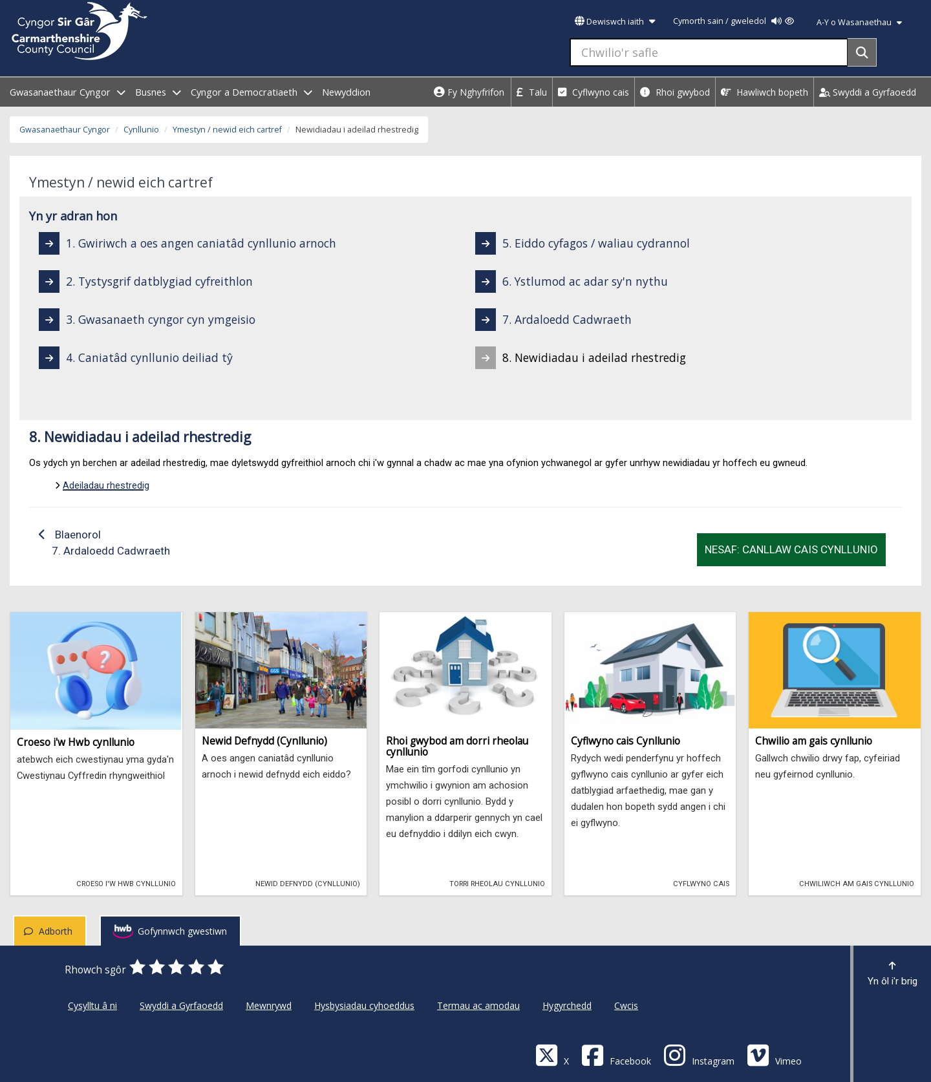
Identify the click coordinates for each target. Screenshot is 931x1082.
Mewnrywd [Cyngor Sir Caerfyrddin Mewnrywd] (269, 1005)
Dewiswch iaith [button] (615, 21)
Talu (532, 92)
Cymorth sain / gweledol (733, 21)
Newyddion (346, 92)
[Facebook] (616, 1054)
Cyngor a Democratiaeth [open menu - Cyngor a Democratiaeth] (251, 92)
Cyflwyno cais (593, 92)
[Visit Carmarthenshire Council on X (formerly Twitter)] (552, 1054)
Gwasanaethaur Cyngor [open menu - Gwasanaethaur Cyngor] (67, 92)
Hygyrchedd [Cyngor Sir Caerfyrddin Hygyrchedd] (567, 1005)
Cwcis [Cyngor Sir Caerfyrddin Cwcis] (626, 1005)
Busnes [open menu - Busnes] (158, 92)
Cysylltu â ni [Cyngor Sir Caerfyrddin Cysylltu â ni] (92, 1005)
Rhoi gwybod (675, 92)
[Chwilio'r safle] (709, 52)
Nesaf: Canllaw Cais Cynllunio (791, 549)
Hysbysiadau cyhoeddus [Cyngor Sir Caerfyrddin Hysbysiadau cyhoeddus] (364, 1005)
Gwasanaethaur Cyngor (64, 129)
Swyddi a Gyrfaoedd (867, 92)
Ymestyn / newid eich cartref (227, 129)
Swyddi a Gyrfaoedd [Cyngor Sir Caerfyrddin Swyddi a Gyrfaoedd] (181, 1005)
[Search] (862, 52)
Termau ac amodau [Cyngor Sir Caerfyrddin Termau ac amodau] (478, 1005)
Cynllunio (141, 129)
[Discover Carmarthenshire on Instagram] (699, 1054)
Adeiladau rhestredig (106, 485)
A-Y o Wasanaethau (859, 22)
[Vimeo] (774, 1054)
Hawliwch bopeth (764, 92)
